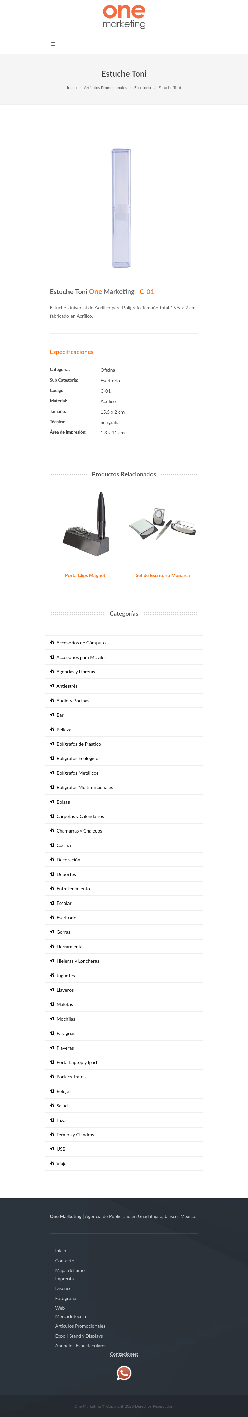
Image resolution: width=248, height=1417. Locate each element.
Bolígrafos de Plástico (75, 744)
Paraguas (62, 1033)
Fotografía (65, 1298)
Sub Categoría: (64, 380)
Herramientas (67, 946)
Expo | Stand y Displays (79, 1336)
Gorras (60, 932)
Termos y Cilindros (72, 1134)
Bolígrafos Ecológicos (75, 758)
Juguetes (62, 975)
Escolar (61, 903)
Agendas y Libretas (72, 671)
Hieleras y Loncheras (74, 961)
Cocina (60, 845)
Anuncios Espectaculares (80, 1345)
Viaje (58, 1163)
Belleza (61, 729)
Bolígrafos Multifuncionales (81, 787)
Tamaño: (58, 411)
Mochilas (62, 1019)
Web (60, 1308)
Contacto (64, 1260)
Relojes (61, 1091)
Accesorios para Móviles (78, 657)
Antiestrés (64, 686)
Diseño (62, 1288)
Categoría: (60, 369)
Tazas (59, 1120)
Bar (57, 715)
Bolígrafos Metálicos (74, 773)
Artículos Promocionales (105, 87)
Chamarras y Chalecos (76, 831)
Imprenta (64, 1278)
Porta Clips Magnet (85, 575)
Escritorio (142, 87)
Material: (58, 400)
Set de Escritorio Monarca (163, 575)
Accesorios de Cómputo (78, 642)
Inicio (72, 87)
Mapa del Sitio (70, 1270)
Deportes (63, 874)
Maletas (61, 1004)
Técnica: (57, 421)
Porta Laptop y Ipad (73, 1062)
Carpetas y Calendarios (77, 816)
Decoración (65, 859)
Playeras (62, 1048)
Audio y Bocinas (69, 700)
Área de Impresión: (68, 432)
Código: (57, 390)
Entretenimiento (70, 888)
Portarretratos (68, 1076)
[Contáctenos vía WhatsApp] (124, 1372)
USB (58, 1149)
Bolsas (60, 802)
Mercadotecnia (70, 1316)
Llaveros (62, 990)
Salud (59, 1105)
